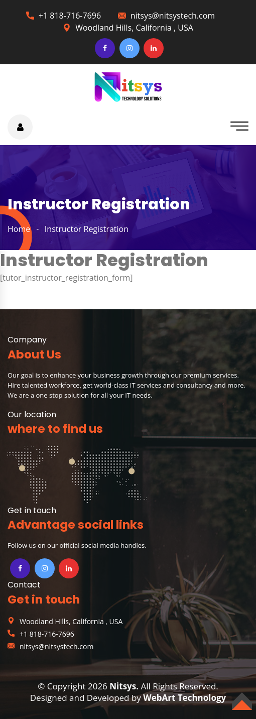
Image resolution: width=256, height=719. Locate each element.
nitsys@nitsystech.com (173, 15)
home (19, 228)
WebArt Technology (184, 697)
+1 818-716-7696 (70, 15)
